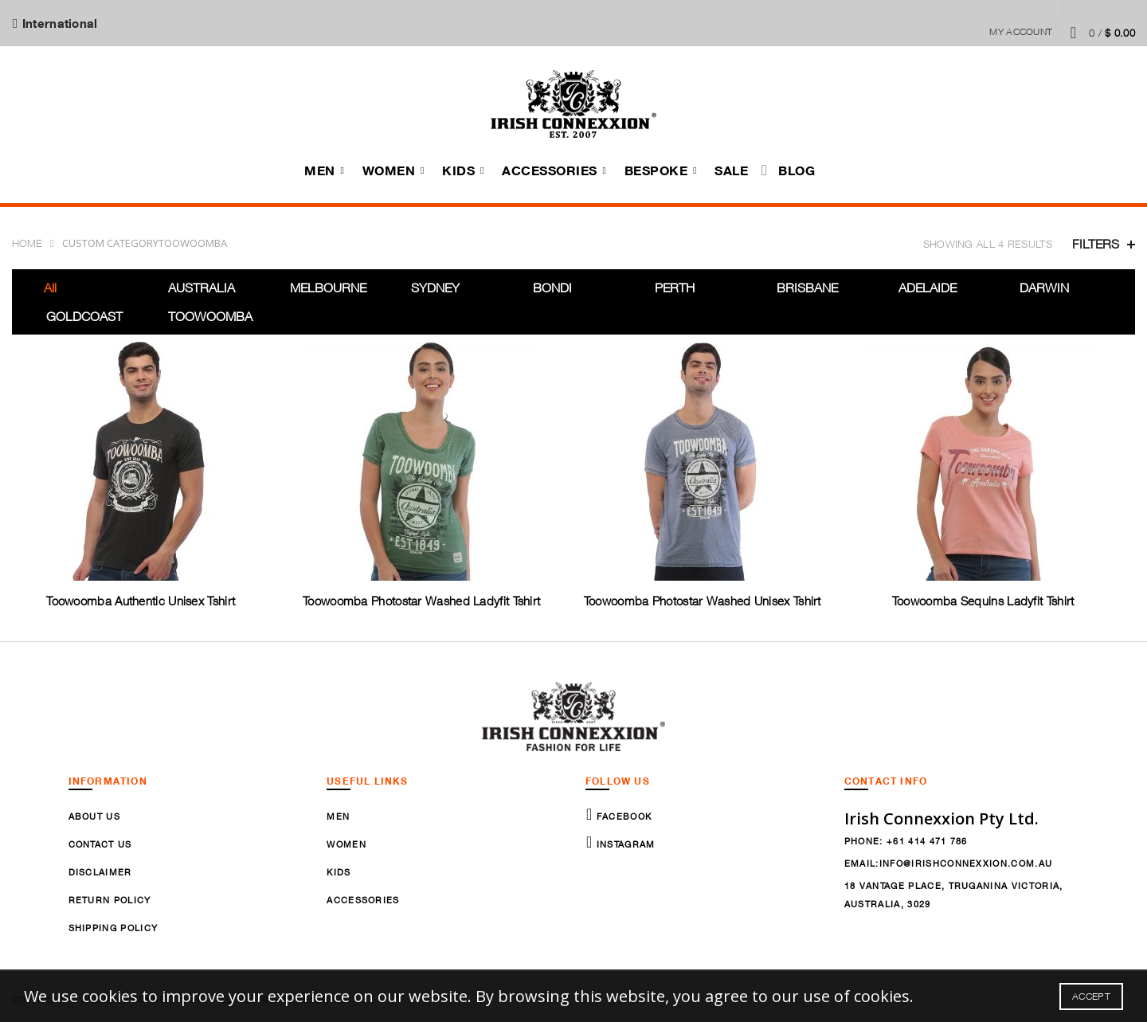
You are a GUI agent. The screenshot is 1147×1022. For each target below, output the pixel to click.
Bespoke (656, 170)
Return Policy (110, 900)
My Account (1020, 31)
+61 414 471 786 (927, 841)
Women (389, 170)
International (58, 23)
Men (319, 170)
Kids (458, 170)
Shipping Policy (114, 927)
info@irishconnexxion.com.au (966, 863)
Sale (731, 170)
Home (27, 243)
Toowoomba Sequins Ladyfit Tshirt (982, 600)
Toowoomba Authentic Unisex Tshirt (140, 600)
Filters (1095, 244)
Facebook (622, 816)
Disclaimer (100, 872)
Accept (1091, 996)
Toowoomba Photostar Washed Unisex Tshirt (701, 600)
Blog (796, 170)
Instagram (624, 844)
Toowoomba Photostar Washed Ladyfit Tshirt (421, 600)
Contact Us (100, 844)
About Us (95, 816)
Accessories (549, 170)
